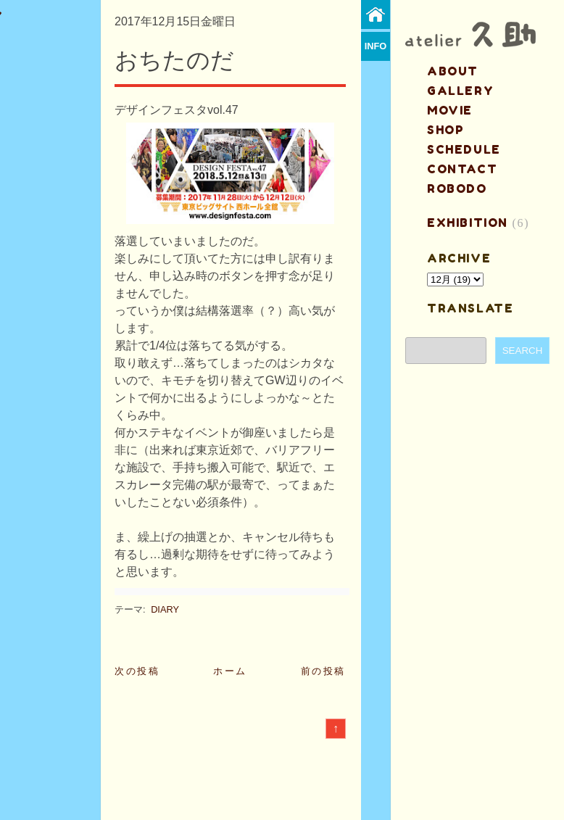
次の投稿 (137, 671)
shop (445, 130)
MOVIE (450, 110)
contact (462, 169)
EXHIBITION (467, 222)
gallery (460, 90)
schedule (464, 149)
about (452, 71)
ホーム (230, 671)
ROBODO (457, 188)
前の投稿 (323, 671)
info (376, 46)
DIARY (165, 609)
